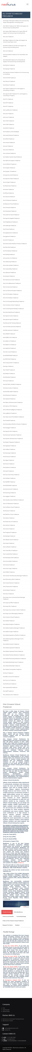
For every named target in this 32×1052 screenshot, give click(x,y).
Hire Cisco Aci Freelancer (9, 680)
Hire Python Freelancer (9, 65)
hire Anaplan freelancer (9, 167)
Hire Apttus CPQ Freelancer (10, 406)
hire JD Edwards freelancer (10, 200)
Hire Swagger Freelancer (9, 427)
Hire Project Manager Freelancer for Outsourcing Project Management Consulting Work (16, 21)
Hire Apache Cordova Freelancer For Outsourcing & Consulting (16, 73)
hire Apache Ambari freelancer (11, 178)
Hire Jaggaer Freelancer (9, 496)
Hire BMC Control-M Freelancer (11, 676)
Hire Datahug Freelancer (9, 492)
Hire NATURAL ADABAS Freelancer (12, 384)
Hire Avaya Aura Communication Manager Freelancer (14, 598)
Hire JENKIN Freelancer (9, 333)
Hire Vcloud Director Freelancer (11, 583)
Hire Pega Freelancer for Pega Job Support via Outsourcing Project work (15, 41)
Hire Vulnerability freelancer (10, 269)
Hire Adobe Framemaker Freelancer (12, 669)
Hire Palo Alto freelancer (9, 247)
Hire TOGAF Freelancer (9, 370)
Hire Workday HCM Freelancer (11, 557)
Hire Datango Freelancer (9, 453)
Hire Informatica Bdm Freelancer (11, 579)
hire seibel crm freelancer (9, 341)
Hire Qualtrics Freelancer (9, 467)
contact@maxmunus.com (11, 1028)
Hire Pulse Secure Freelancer (10, 521)
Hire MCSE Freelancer (8, 128)
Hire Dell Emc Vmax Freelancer (11, 514)
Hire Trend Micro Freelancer (10, 550)
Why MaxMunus (18, 912)
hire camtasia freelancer (9, 153)
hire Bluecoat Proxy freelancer (11, 204)
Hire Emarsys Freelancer (9, 456)
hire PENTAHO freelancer (9, 359)
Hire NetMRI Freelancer (9, 482)
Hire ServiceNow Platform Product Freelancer (15, 424)
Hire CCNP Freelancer (8, 124)
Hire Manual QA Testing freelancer (12, 323)
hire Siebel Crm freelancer (9, 344)
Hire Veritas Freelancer (9, 525)
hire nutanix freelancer (9, 142)
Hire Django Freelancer (9, 68)
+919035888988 (21, 1040)
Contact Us (7, 1030)
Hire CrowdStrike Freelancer (10, 554)
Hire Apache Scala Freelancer (10, 316)
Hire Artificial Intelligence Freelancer (12, 409)
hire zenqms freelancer (9, 276)
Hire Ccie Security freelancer (10, 287)
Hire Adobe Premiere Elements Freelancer (14, 655)
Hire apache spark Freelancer (10, 319)
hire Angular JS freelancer (9, 171)
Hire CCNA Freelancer (8, 120)
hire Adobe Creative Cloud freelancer (12, 157)
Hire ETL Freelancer (8, 99)
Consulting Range (21, 916)
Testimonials (6, 1009)
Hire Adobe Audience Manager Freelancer (14, 628)
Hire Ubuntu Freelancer (9, 81)
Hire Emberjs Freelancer (9, 590)
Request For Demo (8, 925)
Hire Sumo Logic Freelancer (10, 568)
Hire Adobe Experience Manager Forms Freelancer (13, 639)
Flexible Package (7, 912)
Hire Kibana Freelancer (9, 85)
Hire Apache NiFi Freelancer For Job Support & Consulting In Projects (15, 94)
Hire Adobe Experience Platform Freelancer (14, 635)
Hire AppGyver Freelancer (9, 445)
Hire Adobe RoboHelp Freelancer (11, 665)
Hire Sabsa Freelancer (9, 518)
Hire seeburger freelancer (9, 225)
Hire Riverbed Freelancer (9, 377)
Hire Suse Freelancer (8, 380)
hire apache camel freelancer (10, 175)
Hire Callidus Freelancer (9, 449)
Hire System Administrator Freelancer (13, 438)
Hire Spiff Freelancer (8, 691)
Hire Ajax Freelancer (8, 366)
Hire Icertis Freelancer (9, 528)
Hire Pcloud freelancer (9, 229)
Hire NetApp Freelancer (9, 536)
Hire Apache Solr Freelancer (10, 431)
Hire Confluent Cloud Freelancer (11, 507)
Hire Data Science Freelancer (10, 388)
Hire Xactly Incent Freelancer (10, 489)
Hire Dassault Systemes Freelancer (12, 435)
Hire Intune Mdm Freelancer (10, 561)
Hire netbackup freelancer (10, 261)
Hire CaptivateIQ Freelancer (10, 687)
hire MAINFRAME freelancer (10, 355)
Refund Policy (6, 1011)
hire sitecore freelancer (9, 196)
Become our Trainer (8, 1020)
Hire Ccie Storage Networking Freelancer (13, 301)
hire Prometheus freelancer (10, 250)
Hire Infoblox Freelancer (9, 478)
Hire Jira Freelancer (8, 51)
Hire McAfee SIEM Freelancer (10, 391)
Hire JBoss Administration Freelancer (13, 402)
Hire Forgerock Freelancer (10, 532)
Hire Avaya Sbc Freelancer (10, 606)
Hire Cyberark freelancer (9, 398)
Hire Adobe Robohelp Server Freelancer (13, 662)
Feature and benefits (8, 916)
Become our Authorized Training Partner (13, 1019)
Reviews (17, 925)
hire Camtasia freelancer (9, 207)
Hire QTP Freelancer (8, 102)
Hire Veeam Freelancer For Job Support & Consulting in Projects (14, 89)
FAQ (4, 1008)
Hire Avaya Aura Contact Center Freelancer (14, 610)
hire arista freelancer (8, 149)
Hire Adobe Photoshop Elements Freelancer (14, 658)
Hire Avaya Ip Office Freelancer (11, 602)
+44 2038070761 (10, 1039)
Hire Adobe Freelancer (9, 620)
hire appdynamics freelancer (10, 232)
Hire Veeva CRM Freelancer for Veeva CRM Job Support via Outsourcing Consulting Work (15, 32)
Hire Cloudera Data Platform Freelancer (13, 500)
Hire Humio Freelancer (9, 565)
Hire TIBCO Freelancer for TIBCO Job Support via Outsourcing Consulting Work (15, 26)
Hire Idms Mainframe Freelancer (11, 312)
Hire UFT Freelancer (8, 106)
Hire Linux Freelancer (8, 117)
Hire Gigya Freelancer (8, 460)
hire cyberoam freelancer (9, 272)
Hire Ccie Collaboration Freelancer (12, 283)
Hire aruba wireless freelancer (11, 265)
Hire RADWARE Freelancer (10, 485)
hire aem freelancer (8, 146)
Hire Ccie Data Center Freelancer (11, 305)
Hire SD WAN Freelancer (9, 77)
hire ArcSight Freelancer (9, 182)
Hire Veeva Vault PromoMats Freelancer (13, 417)
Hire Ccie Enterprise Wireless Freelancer (13, 308)
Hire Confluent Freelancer (9, 547)
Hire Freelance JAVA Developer (11, 131)
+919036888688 (12, 1040)
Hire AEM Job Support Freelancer (11, 160)
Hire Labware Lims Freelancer (11, 694)
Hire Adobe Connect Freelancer (11, 644)
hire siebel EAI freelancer (9, 348)
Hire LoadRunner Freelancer (10, 110)
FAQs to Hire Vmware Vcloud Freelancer (13, 920)
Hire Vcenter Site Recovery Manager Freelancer (15, 575)
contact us (21, 862)
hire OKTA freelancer (8, 240)
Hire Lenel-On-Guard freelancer (11, 214)
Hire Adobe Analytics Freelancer (11, 624)
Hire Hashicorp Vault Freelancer (11, 279)
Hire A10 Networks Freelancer (11, 503)
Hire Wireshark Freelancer (10, 395)
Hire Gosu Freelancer (8, 593)
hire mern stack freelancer (10, 352)
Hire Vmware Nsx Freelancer (10, 586)
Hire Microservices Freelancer (10, 330)
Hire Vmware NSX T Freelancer (11, 362)
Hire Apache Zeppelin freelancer (11, 218)
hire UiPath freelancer (8, 139)
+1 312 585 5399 (11, 1037)
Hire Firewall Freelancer (9, 420)
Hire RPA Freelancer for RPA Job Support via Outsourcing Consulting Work (14, 46)
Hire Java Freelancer (8, 36)
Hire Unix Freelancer (8, 113)
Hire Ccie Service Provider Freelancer (12, 290)
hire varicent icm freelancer (10, 258)
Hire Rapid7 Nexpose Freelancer (11, 442)
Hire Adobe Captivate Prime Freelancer (13, 651)
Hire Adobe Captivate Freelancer (11, 647)
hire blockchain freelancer (9, 185)
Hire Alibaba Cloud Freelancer (10, 539)
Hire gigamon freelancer (9, 236)
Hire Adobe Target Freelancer (10, 631)
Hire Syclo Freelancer (8, 471)
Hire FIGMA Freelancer (9, 572)
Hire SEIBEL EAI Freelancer (10, 337)
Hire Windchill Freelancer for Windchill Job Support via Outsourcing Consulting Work (14, 60)
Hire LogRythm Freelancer (10, 413)
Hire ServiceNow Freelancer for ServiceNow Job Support (15, 55)
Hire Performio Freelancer (9, 684)
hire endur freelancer (8, 189)
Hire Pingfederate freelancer (10, 222)
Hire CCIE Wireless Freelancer (10, 294)
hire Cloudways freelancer (9, 211)
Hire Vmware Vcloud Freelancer (11, 617)
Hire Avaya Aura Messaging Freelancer (13, 613)
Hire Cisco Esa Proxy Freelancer (11, 474)
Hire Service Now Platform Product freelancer (15, 243)
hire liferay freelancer (8, 193)
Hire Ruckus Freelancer (9, 510)
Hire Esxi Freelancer (8, 673)
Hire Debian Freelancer (9, 373)
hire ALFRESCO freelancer (9, 164)
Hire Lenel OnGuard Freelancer (11, 135)
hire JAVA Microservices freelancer (12, 326)
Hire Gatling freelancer (9, 254)
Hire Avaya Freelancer (8, 543)
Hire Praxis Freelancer (8, 463)
